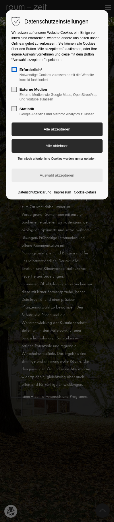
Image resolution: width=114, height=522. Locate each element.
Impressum (62, 192)
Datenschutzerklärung (34, 192)
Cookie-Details (85, 192)
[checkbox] (14, 69)
